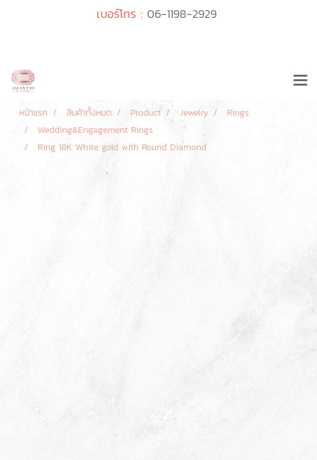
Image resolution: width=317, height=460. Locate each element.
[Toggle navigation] (300, 81)
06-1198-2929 (182, 13)
